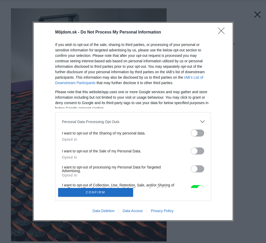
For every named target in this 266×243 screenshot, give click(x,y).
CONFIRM (95, 192)
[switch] (197, 133)
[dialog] (133, 121)
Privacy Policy (162, 211)
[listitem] (133, 121)
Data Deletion (104, 211)
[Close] (223, 32)
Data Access (132, 211)
